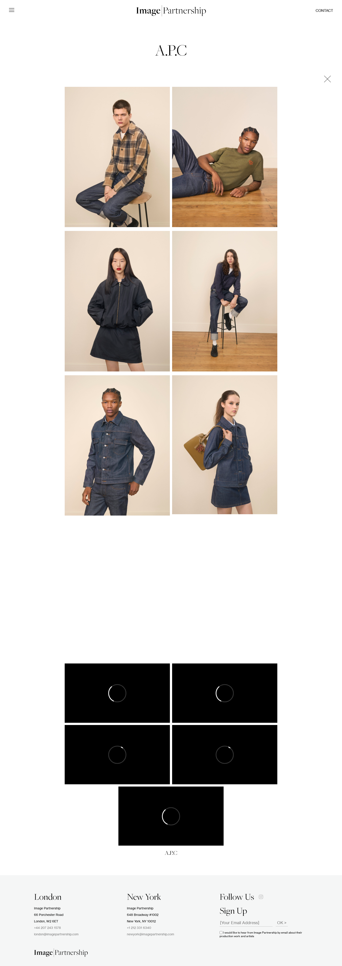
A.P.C (171, 52)
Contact (324, 11)
